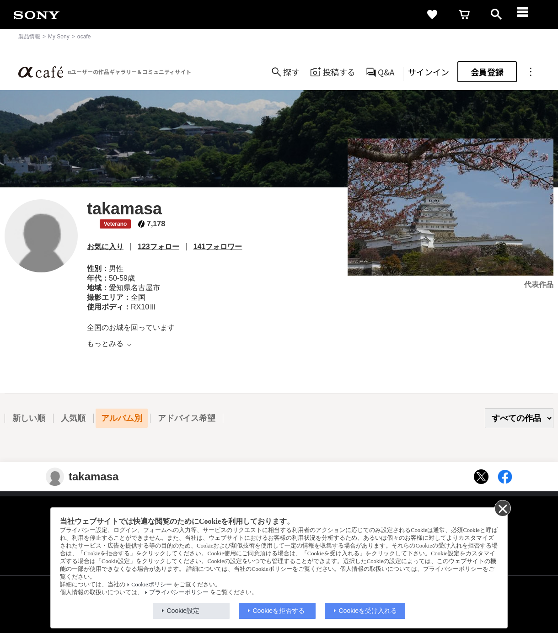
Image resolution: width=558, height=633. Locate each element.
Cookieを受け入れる (368, 610)
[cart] (464, 14)
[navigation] (528, 14)
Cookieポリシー (151, 584)
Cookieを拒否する (279, 610)
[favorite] (432, 14)
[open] (496, 14)
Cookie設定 (183, 610)
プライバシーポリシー (179, 592)
